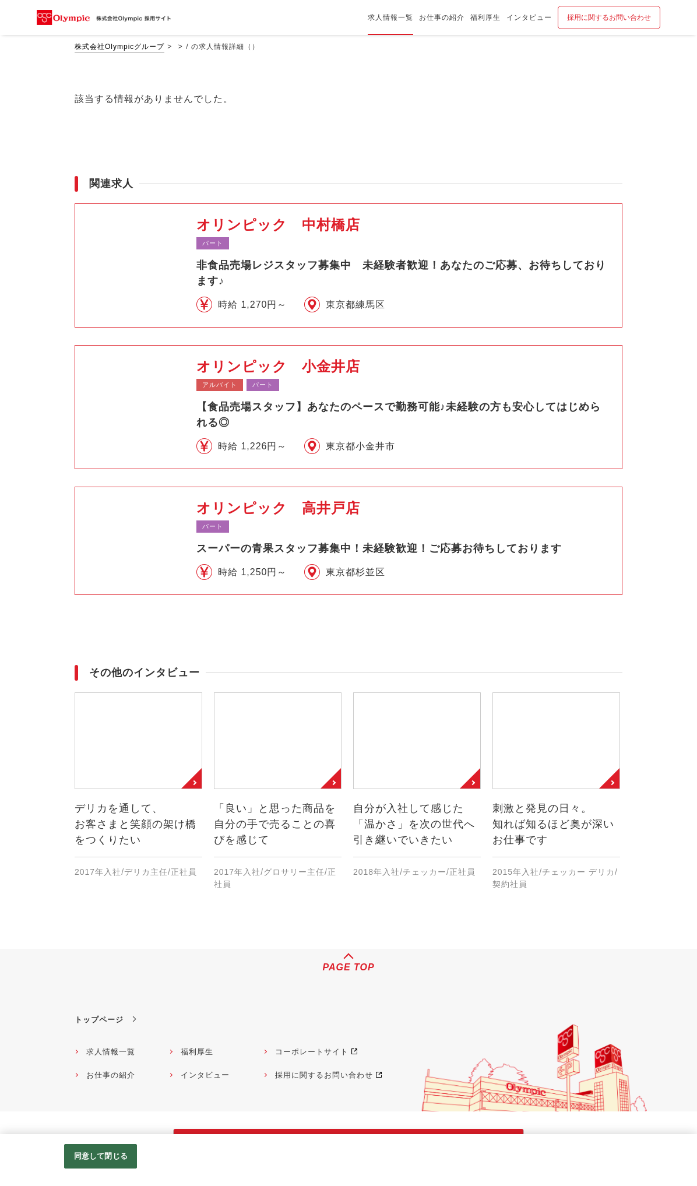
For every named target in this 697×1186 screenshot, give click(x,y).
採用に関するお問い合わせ (609, 17)
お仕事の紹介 (110, 1075)
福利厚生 (197, 1051)
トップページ (99, 1019)
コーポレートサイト (311, 1051)
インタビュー (205, 1075)
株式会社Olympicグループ (119, 47)
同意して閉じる (101, 1156)
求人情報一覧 (110, 1051)
